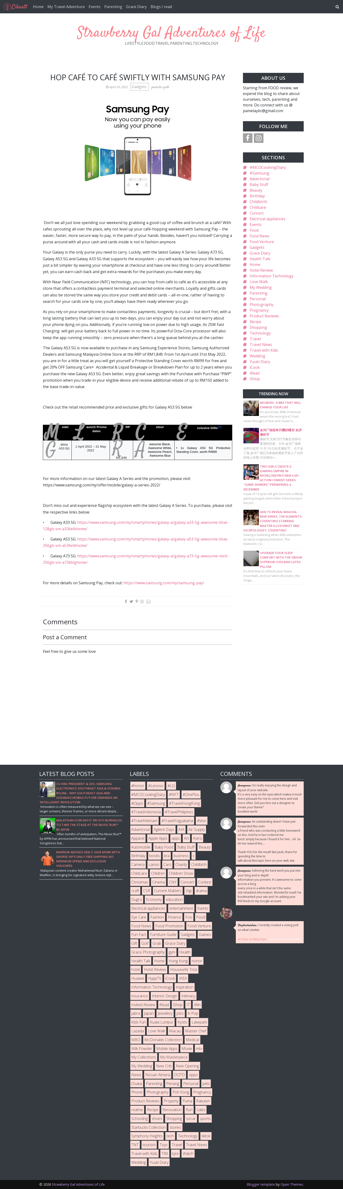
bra (167, 855)
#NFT (174, 794)
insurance (139, 996)
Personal (258, 298)
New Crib (164, 1066)
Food (254, 230)
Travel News (261, 344)
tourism (149, 1144)
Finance (174, 917)
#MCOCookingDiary (268, 167)
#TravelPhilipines (179, 811)
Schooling (139, 1118)
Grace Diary (136, 6)
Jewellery (165, 1013)
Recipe (255, 321)
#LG (171, 785)
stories (175, 1127)
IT (188, 1004)
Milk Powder (141, 1048)
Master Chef (195, 1031)
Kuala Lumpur (161, 1022)
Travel (255, 338)
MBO (135, 1039)
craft (135, 890)
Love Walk (259, 281)
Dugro (136, 899)
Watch (188, 1153)
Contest (205, 882)
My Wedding (261, 287)
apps (176, 838)
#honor (137, 785)
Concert (257, 213)
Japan (149, 1013)
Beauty (256, 190)
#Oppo (137, 803)
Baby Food (164, 847)
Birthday (257, 196)
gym (172, 952)
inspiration (184, 987)
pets (206, 1083)
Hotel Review (261, 270)
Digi (189, 890)
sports (205, 1118)
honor (197, 961)
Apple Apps (157, 838)
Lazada (137, 1031)
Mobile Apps (166, 1048)
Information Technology (271, 276)
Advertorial (259, 178)
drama (201, 890)
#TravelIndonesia (146, 811)
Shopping (258, 327)
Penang (172, 1083)
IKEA (183, 978)
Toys (164, 1144)
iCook (255, 367)
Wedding (257, 356)
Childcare (258, 207)
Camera (138, 864)
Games (205, 934)
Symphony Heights (146, 1136)
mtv (199, 1048)
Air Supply (196, 829)
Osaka (136, 1083)
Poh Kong (180, 1092)
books (154, 855)
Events (95, 6)
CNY (173, 882)
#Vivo (201, 820)
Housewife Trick (183, 969)
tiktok (206, 1136)
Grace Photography (148, 952)
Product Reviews (264, 316)
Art (186, 838)
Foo (188, 917)
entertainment (181, 908)
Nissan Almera (157, 1074)
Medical (192, 1039)
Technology (260, 333)
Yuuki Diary (260, 361)
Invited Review (143, 1004)
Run (189, 1109)
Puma (187, 1101)
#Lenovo (155, 785)
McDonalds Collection (163, 1039)
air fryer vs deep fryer (252, 939)
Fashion (157, 917)
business (181, 855)
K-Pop (193, 1013)
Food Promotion (169, 926)
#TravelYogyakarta (177, 820)
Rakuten (203, 1101)
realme (137, 1109)
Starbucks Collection (148, 1127)
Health (185, 952)
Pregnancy (259, 310)
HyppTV (154, 978)
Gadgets (139, 86)
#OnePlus (191, 794)
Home (38, 6)
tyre (175, 1153)
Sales (201, 1109)
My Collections (143, 1057)
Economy (154, 899)
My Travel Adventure (66, 6)
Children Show (181, 873)
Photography (261, 304)
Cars (167, 864)
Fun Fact (138, 934)
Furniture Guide (163, 934)
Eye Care (138, 917)
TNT (135, 1144)
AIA (181, 829)
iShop (255, 378)
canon (154, 864)
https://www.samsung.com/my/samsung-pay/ (163, 582)
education (174, 899)
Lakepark (199, 1022)
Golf (144, 943)
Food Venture (262, 241)
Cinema (158, 882)
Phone (136, 1092)
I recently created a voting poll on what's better (268, 927)
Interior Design (164, 996)
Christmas (139, 882)
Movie (187, 1048)
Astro (197, 838)
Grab (156, 943)
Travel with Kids (264, 350)
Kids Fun (138, 1022)
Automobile (141, 847)
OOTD (179, 1074)
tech (170, 1136)
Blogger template (261, 1184)
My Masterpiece (174, 1057)
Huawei (137, 978)
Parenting (113, 6)
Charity (181, 864)
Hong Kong (178, 961)
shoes (157, 1118)
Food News (259, 236)
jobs (180, 1013)
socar (191, 1118)
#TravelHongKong (184, 803)
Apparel (137, 838)
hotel (135, 969)
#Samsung (259, 173)
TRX (164, 1153)
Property (171, 1101)
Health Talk (260, 258)
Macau (175, 1031)
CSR (146, 890)
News (136, 1074)
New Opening (187, 1066)
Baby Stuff (259, 184)
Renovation (172, 1109)
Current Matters (168, 890)
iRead (254, 373)
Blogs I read (161, 6)
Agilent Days (164, 829)
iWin (197, 1004)
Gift (134, 943)
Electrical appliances (267, 218)
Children (158, 873)
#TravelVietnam (144, 820)
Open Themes (292, 1184)
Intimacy (188, 996)
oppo (193, 1074)
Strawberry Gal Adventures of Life (171, 33)
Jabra (135, 1013)
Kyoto (182, 1022)
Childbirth (258, 201)
